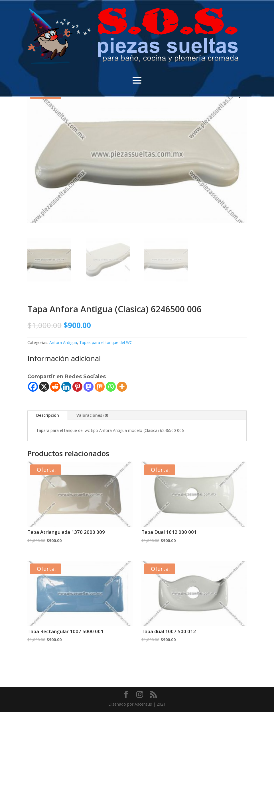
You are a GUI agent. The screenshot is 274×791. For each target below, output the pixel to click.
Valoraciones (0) (92, 415)
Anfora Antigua (63, 342)
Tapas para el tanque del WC (105, 342)
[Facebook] (33, 387)
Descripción (47, 415)
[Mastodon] (89, 387)
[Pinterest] (77, 387)
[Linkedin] (66, 387)
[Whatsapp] (111, 387)
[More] (122, 387)
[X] (44, 387)
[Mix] (100, 387)
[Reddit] (55, 387)
